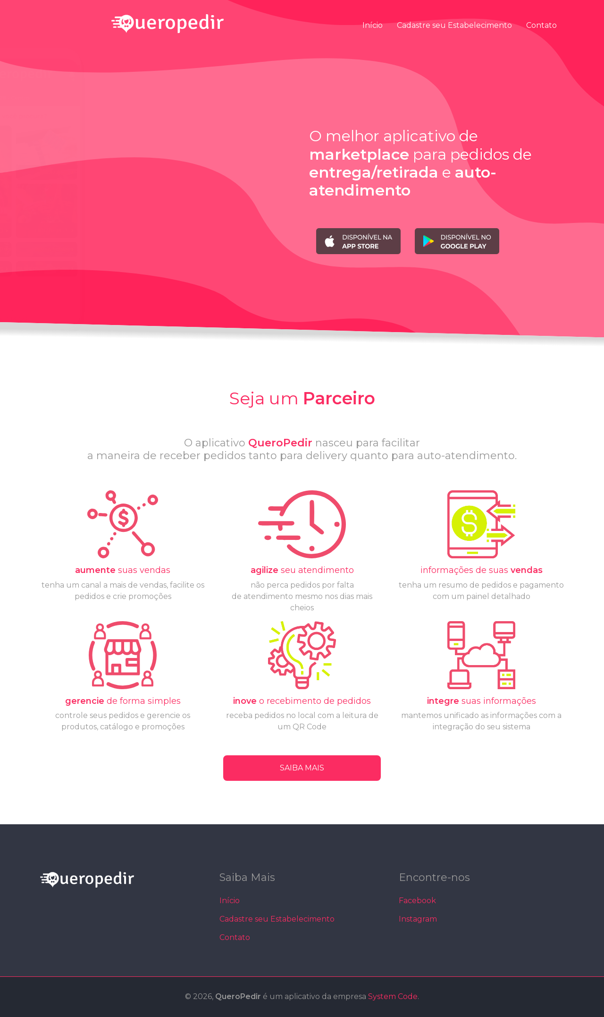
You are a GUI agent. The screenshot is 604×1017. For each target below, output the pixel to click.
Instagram (418, 918)
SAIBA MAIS (302, 767)
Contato (541, 24)
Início (372, 24)
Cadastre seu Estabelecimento (454, 24)
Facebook (417, 900)
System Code (393, 996)
